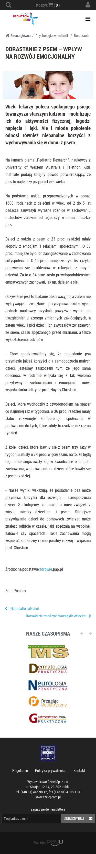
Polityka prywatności (50, 770)
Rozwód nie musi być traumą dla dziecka (56, 615)
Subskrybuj (79, 818)
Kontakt (79, 770)
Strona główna (18, 35)
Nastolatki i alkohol (24, 608)
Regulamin (20, 770)
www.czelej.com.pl (48, 797)
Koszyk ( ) (48, 5)
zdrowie (45, 569)
